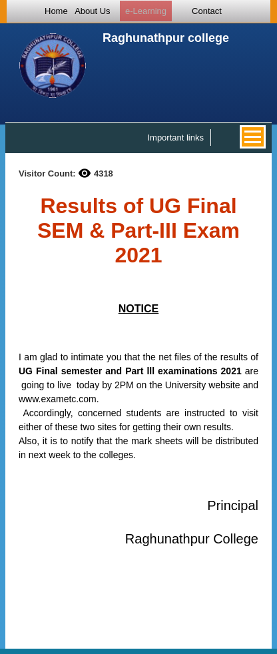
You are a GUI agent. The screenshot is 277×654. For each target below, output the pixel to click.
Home (56, 11)
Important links (175, 138)
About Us (92, 11)
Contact (207, 11)
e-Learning (145, 11)
